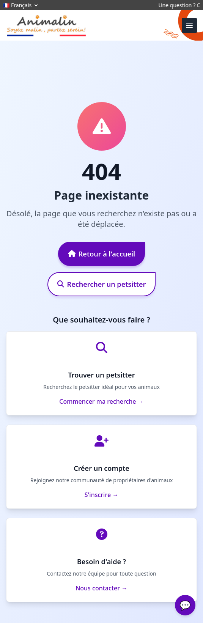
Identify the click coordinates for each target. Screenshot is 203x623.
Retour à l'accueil (101, 253)
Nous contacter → (101, 588)
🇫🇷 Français (21, 5)
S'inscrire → (101, 495)
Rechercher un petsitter (101, 284)
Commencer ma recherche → (101, 401)
